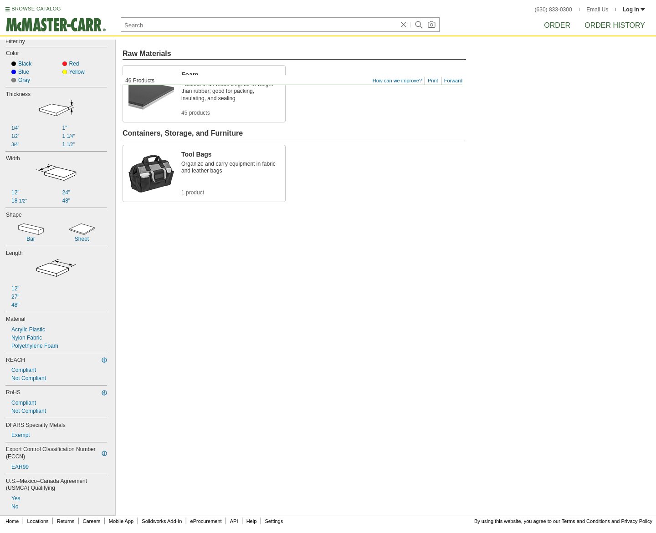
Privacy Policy (636, 521)
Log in (634, 9)
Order (557, 25)
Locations (38, 521)
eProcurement (206, 521)
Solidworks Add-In (162, 521)
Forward (453, 80)
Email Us (597, 9)
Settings (274, 521)
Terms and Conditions (586, 521)
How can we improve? (397, 80)
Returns (66, 521)
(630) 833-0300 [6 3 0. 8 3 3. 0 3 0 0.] (553, 9)
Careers (91, 521)
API (234, 521)
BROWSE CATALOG (36, 8)
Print (433, 80)
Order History (614, 25)
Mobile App (121, 521)
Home (12, 521)
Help (251, 521)
